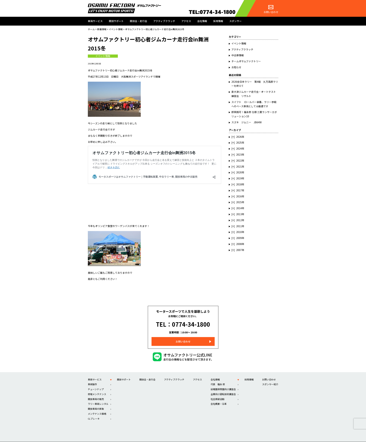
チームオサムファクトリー (246, 61)
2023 (239, 154)
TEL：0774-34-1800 (183, 322)
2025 (239, 142)
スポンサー (235, 21)
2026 (239, 136)
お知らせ (236, 67)
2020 (239, 172)
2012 (239, 220)
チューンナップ (96, 384)
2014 (239, 208)
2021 (239, 166)
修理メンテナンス (97, 388)
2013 (239, 214)
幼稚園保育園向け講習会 (223, 384)
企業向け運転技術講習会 (223, 388)
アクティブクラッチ (164, 21)
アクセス (186, 21)
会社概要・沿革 (219, 398)
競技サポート (116, 21)
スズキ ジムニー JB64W (246, 122)
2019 (239, 178)
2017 (239, 190)
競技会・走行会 (138, 21)
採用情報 (218, 21)
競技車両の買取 (96, 403)
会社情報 (202, 21)
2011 (239, 226)
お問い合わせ (271, 9)
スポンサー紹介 (270, 379)
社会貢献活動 (217, 393)
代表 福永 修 (218, 379)
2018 (239, 184)
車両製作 (92, 379)
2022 (239, 160)
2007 (239, 250)
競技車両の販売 (96, 393)
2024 (239, 148)
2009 (239, 238)
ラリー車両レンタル (98, 398)
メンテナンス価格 (97, 408)
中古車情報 (237, 55)
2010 (239, 232)
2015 (239, 202)
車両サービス (95, 21)
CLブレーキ (94, 413)
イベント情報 (102, 56)
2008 (239, 244)
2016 (239, 196)
